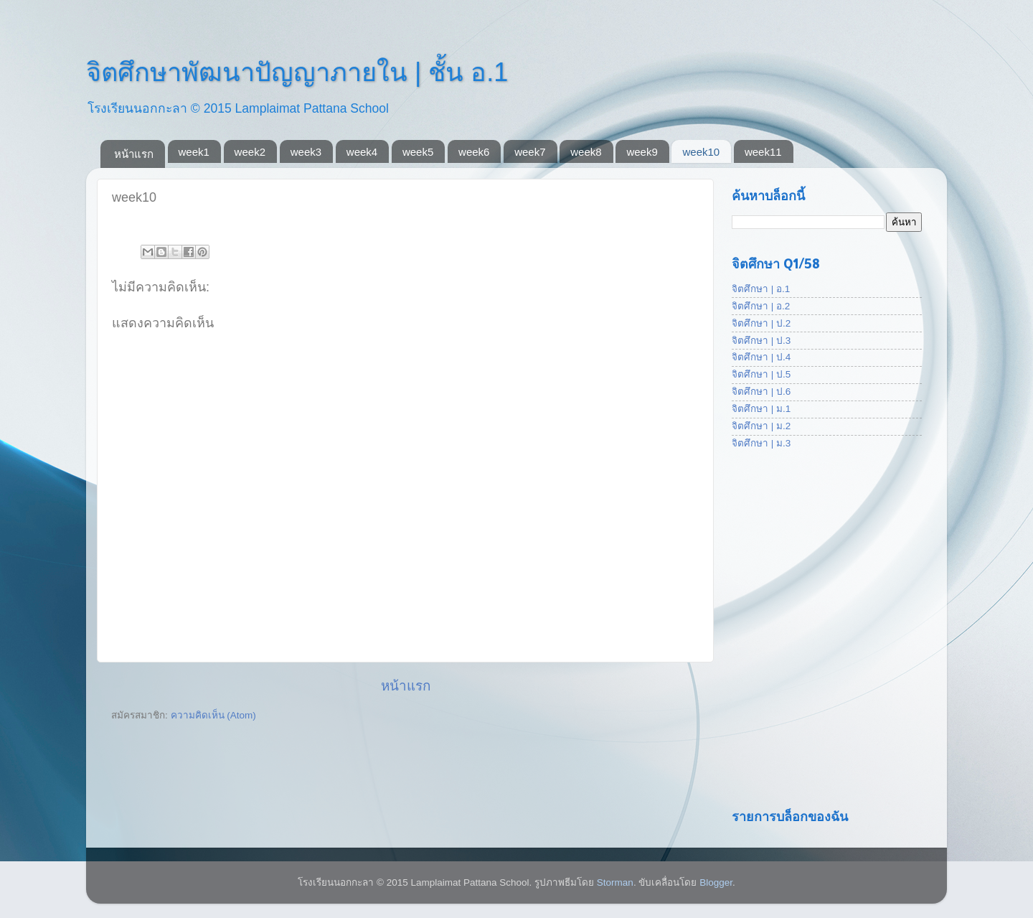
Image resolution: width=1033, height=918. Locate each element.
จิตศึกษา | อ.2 (761, 306)
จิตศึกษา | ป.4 (761, 357)
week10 (701, 152)
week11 (763, 152)
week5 (417, 152)
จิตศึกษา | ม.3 (761, 443)
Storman (615, 882)
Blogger (715, 882)
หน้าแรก (134, 154)
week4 (361, 152)
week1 (194, 152)
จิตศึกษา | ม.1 (761, 408)
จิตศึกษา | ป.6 (761, 391)
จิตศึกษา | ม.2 (761, 426)
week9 (641, 152)
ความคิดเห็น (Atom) (213, 715)
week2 (250, 152)
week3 (306, 152)
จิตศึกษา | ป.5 (761, 374)
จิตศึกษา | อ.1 (761, 289)
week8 (585, 152)
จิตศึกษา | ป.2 (761, 323)
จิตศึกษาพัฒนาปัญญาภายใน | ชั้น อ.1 (297, 72)
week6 (473, 152)
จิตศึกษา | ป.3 (761, 340)
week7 (529, 152)
